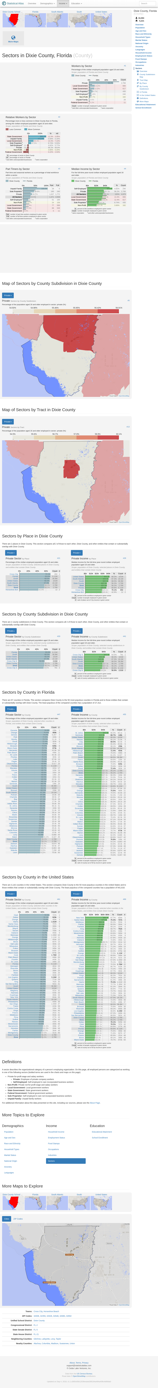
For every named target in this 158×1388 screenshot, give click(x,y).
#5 (128, 301)
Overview (32, 3)
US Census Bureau (84, 1374)
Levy (53, 1339)
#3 (59, 169)
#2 (59, 117)
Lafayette (46, 1339)
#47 (58, 714)
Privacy (85, 1363)
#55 (124, 714)
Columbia (46, 1343)
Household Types (11, 1149)
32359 (42, 1316)
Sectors (51, 1161)
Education (76, 3)
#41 (124, 636)
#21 (58, 558)
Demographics (47, 3)
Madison (54, 1343)
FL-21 (36, 1334)
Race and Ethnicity (12, 1143)
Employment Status (56, 1138)
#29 (124, 558)
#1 (125, 66)
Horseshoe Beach (51, 1311)
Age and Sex (9, 1138)
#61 (58, 899)
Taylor (58, 1339)
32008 (36, 1316)
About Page (95, 1103)
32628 (49, 1316)
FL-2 (36, 1325)
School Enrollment (100, 1138)
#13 (128, 427)
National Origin (10, 1161)
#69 (124, 899)
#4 (125, 169)
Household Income (56, 1132)
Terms (78, 1363)
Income (63, 3)
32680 (62, 1316)
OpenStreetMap (79, 1376)
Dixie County (39, 1320)
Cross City (38, 1311)
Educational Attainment (102, 1132)
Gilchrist (37, 1339)
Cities (6, 1219)
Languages (9, 1173)
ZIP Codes (18, 1219)
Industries (52, 1155)
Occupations (53, 1149)
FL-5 (36, 1330)
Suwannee (64, 1343)
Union (72, 1343)
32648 (56, 1316)
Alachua (37, 1343)
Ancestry (8, 1167)
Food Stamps (54, 1143)
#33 (58, 636)
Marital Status (10, 1155)
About (72, 1363)
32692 (68, 1316)
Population (8, 1132)
